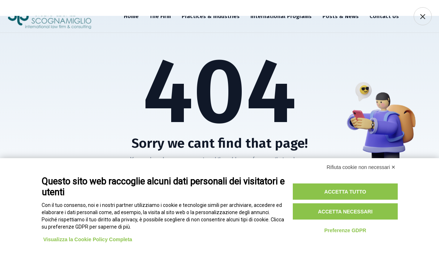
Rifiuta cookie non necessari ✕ (361, 167)
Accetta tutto (345, 192)
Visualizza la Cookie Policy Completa (87, 239)
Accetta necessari (345, 211)
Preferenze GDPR (345, 230)
